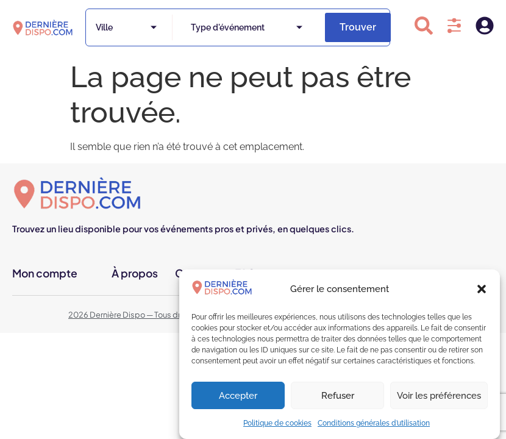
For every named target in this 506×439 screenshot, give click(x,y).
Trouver (358, 27)
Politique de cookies (277, 423)
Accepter (238, 395)
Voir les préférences (439, 395)
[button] (482, 289)
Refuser (337, 395)
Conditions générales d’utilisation (374, 423)
